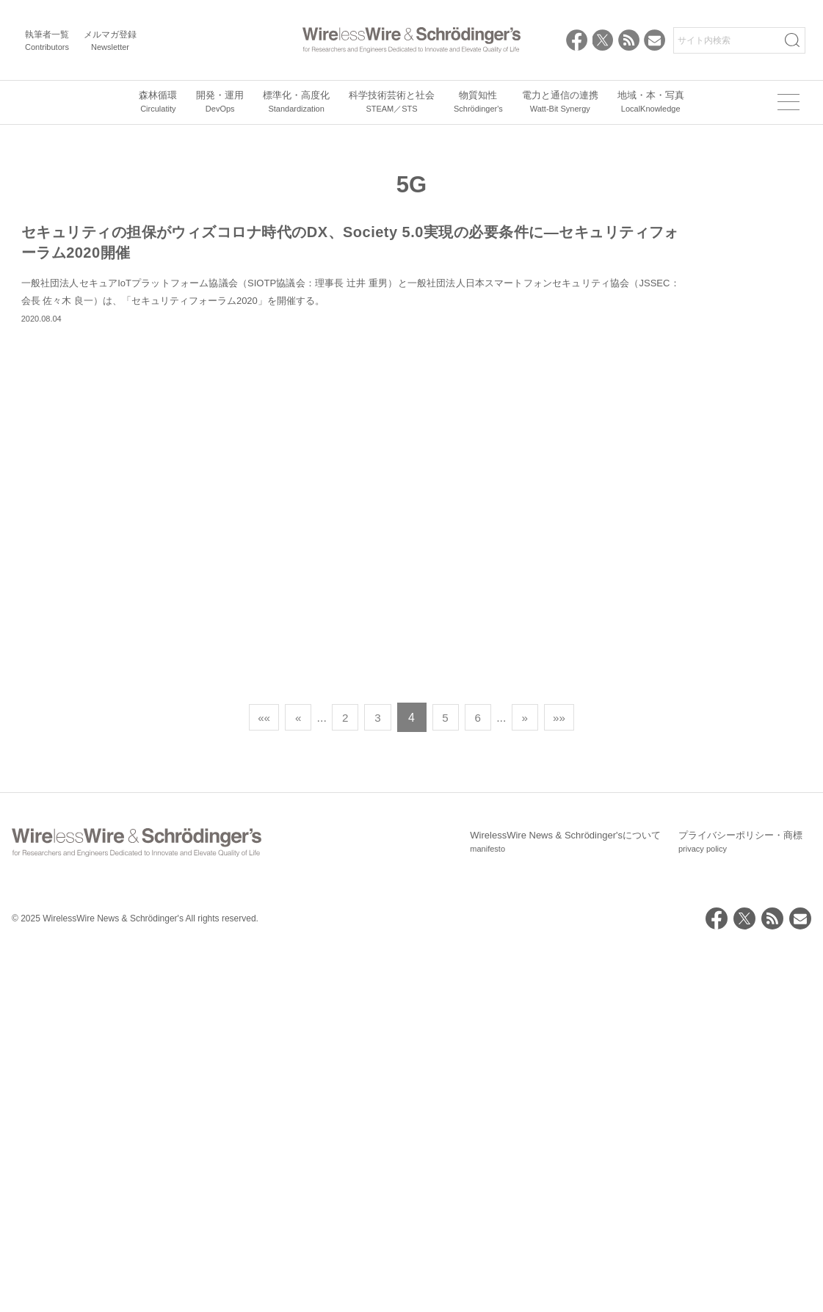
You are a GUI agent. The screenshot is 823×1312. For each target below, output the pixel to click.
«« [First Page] (255, 1082)
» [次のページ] (532, 1082)
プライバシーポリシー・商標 (740, 1207)
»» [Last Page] (568, 1082)
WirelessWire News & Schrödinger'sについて (565, 1207)
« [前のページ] (291, 1082)
